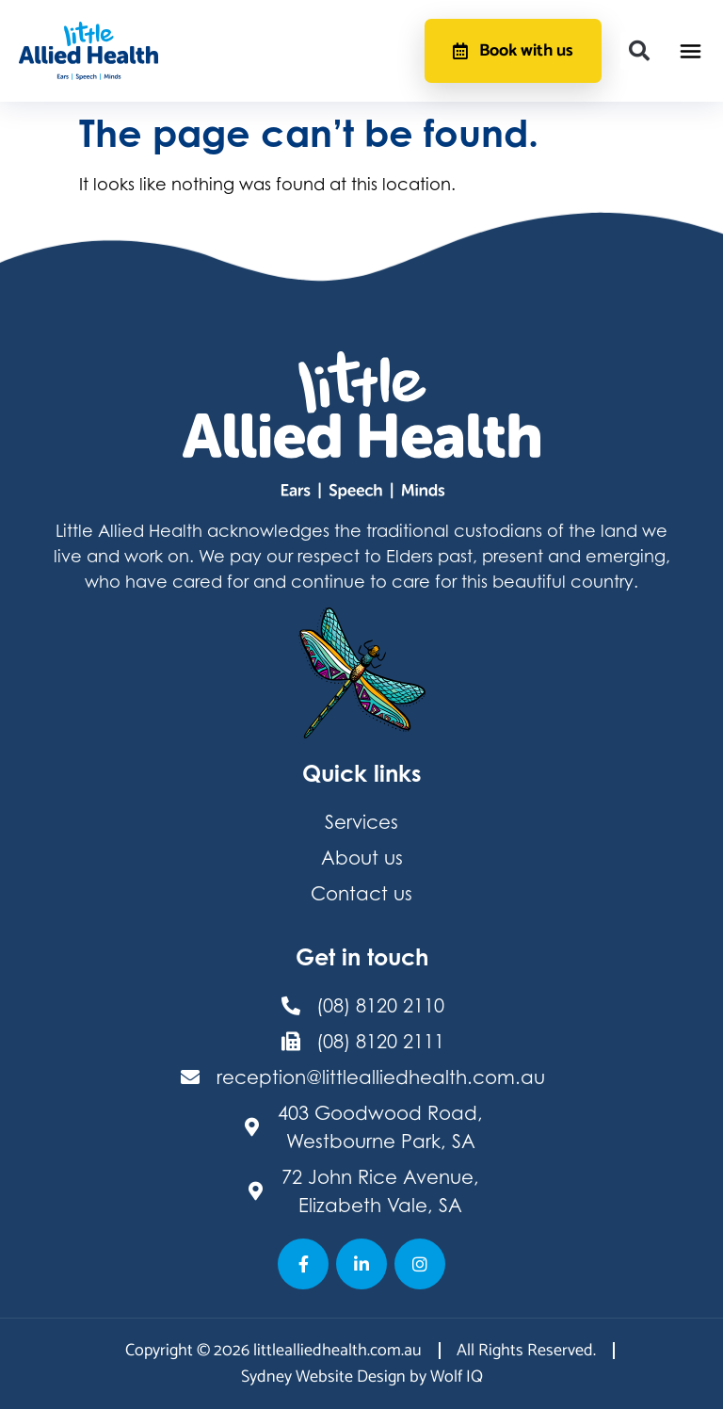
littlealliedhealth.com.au (337, 1350)
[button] (639, 51)
